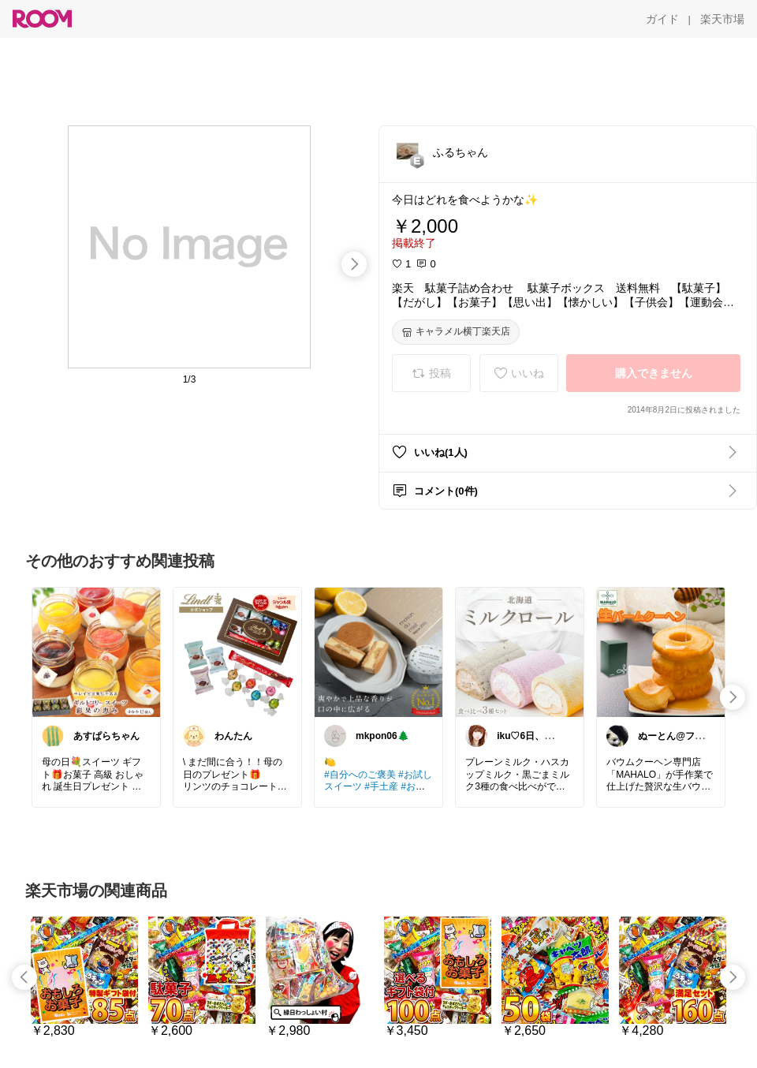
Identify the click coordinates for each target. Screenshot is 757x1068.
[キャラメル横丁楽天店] (456, 332)
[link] (96, 651)
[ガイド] (662, 19)
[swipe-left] (24, 977)
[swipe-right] (354, 264)
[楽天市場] (722, 19)
